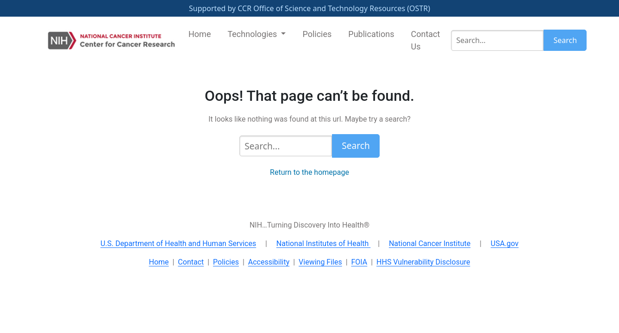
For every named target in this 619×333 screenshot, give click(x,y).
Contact (191, 262)
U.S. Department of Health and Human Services (178, 243)
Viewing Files (320, 262)
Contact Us (425, 40)
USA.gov (505, 243)
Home (199, 34)
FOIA (359, 262)
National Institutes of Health (323, 243)
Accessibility (269, 262)
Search (565, 40)
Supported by (309, 8)
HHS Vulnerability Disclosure (423, 262)
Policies (316, 34)
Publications (371, 34)
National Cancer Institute (429, 243)
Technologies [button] (253, 34)
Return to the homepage (309, 172)
